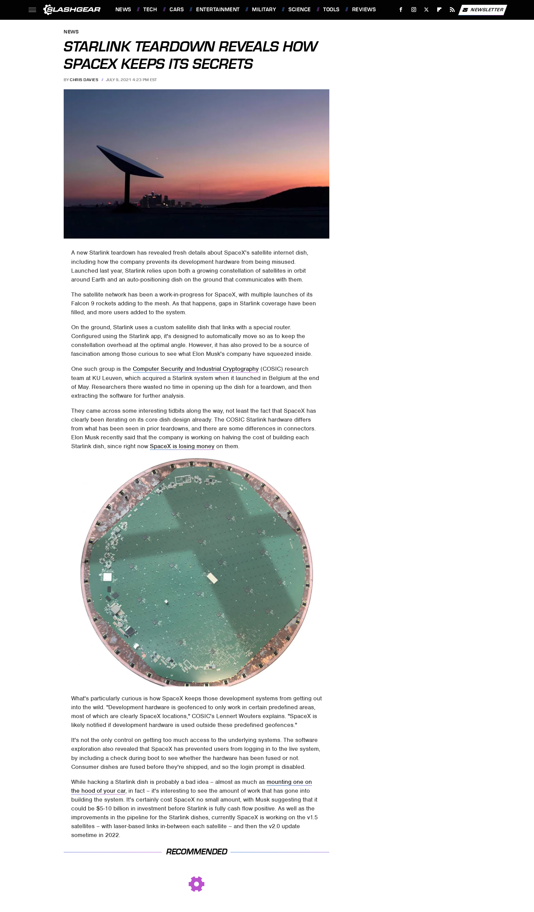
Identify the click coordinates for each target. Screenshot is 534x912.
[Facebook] (401, 9)
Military (264, 9)
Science (299, 9)
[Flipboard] (439, 9)
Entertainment (218, 9)
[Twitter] (426, 9)
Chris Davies (84, 79)
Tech (150, 9)
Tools (331, 9)
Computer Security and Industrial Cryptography (196, 369)
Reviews (364, 9)
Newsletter (482, 10)
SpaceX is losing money (182, 446)
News (123, 9)
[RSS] (452, 9)
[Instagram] (414, 9)
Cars (177, 9)
